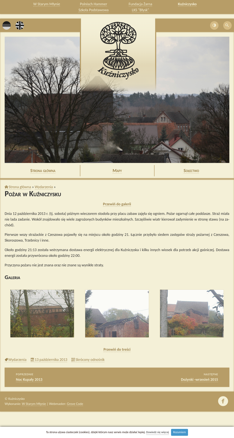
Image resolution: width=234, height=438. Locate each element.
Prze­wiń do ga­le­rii (117, 204)
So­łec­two (191, 170)
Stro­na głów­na (43, 170)
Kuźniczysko (187, 4)
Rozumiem (179, 432)
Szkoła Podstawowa (93, 10)
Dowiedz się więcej (157, 432)
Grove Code (75, 404)
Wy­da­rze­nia (44, 187)
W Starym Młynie (46, 4)
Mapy (117, 170)
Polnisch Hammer (93, 4)
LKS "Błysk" (140, 10)
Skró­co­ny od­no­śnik (89, 359)
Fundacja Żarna (140, 4)
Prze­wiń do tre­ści (116, 349)
